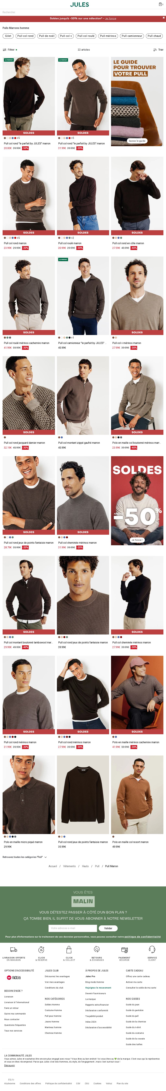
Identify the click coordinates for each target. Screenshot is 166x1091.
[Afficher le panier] (161, 4)
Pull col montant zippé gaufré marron (79, 442)
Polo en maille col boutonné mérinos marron (137, 442)
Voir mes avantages (55, 982)
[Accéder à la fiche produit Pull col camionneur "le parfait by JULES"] (83, 295)
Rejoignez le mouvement (98, 988)
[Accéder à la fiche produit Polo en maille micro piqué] (29, 795)
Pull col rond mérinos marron (20, 742)
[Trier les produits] (157, 50)
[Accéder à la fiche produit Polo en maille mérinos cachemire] (137, 695)
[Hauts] (85, 866)
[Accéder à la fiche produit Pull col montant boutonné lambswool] (29, 595)
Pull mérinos (108, 35)
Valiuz (109, 1083)
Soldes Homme (52, 1005)
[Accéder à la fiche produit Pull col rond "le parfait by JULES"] (29, 96)
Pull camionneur (132, 35)
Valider (108, 928)
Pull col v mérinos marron (126, 343)
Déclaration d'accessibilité (98, 1027)
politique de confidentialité (142, 937)
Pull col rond (25, 35)
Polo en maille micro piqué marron (23, 842)
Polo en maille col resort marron (130, 842)
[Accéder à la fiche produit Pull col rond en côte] (137, 196)
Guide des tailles (134, 1044)
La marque (90, 999)
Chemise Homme (53, 1033)
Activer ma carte (134, 982)
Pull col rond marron (15, 243)
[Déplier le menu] (5, 4)
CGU (87, 1083)
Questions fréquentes (15, 1025)
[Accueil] (52, 866)
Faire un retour (11, 1008)
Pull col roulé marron (69, 243)
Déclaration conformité (96, 1010)
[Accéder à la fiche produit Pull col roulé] (83, 196)
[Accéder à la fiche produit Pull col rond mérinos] (29, 695)
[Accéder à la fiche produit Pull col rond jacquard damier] (29, 395)
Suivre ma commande (15, 1014)
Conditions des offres (30, 1083)
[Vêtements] (69, 866)
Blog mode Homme (94, 982)
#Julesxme (9, 1083)
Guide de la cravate (135, 1039)
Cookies (97, 1083)
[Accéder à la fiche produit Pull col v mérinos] (137, 295)
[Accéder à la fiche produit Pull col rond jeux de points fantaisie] (29, 495)
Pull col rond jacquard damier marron (24, 442)
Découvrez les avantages (57, 976)
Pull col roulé (86, 35)
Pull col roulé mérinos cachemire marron (26, 343)
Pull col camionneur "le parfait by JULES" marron (85, 343)
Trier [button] (160, 50)
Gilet (8, 35)
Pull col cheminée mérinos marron (77, 542)
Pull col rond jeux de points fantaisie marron (28, 542)
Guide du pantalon (135, 1010)
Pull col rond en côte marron (128, 243)
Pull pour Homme (53, 1016)
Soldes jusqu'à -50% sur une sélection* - (83, 18)
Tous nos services (13, 1031)
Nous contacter (11, 1019)
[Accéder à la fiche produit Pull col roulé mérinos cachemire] (29, 295)
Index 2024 (90, 1022)
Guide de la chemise (136, 1022)
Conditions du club (54, 988)
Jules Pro (90, 976)
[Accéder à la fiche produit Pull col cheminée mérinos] (83, 495)
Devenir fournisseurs (95, 993)
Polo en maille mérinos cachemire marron (135, 742)
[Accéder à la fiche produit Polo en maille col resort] (137, 795)
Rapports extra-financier (97, 1005)
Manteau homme (53, 1027)
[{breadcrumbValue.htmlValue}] (97, 866)
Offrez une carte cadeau (138, 976)
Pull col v (66, 35)
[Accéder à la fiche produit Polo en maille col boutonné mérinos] (137, 395)
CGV (78, 1083)
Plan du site (122, 1083)
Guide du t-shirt (133, 1027)
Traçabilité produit (94, 1016)
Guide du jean (132, 1005)
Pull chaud (154, 35)
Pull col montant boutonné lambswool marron (29, 642)
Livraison (8, 997)
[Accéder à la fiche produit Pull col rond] (29, 196)
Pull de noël (46, 35)
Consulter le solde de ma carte (141, 988)
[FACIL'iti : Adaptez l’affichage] (13, 978)
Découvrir (9, 1065)
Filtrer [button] (11, 50)
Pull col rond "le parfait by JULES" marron (27, 143)
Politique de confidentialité (58, 1083)
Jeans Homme (52, 1022)
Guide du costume (135, 1033)
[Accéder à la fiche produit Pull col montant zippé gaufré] (83, 395)
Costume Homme (53, 1010)
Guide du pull (132, 1016)
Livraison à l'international (16, 1002)
